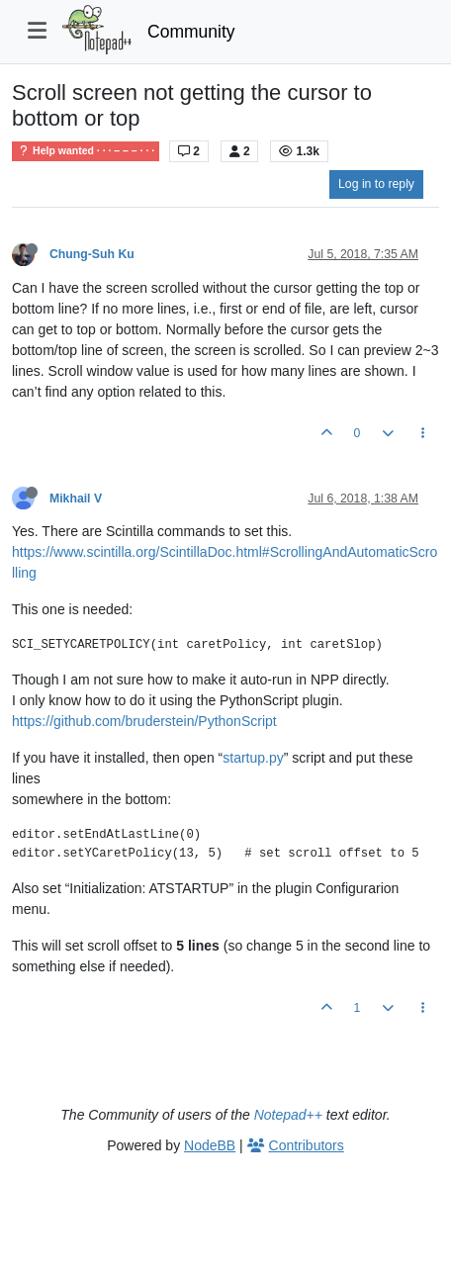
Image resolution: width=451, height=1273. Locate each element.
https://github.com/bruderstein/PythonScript (144, 721)
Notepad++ (288, 1115)
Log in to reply (376, 184)
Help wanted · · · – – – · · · (85, 150)
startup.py (253, 758)
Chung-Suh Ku (92, 254)
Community (191, 32)
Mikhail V (75, 498)
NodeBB (209, 1145)
